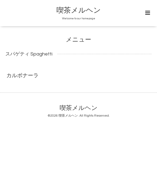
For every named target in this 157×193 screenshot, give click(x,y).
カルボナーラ (22, 75)
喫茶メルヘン (78, 10)
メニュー (78, 40)
